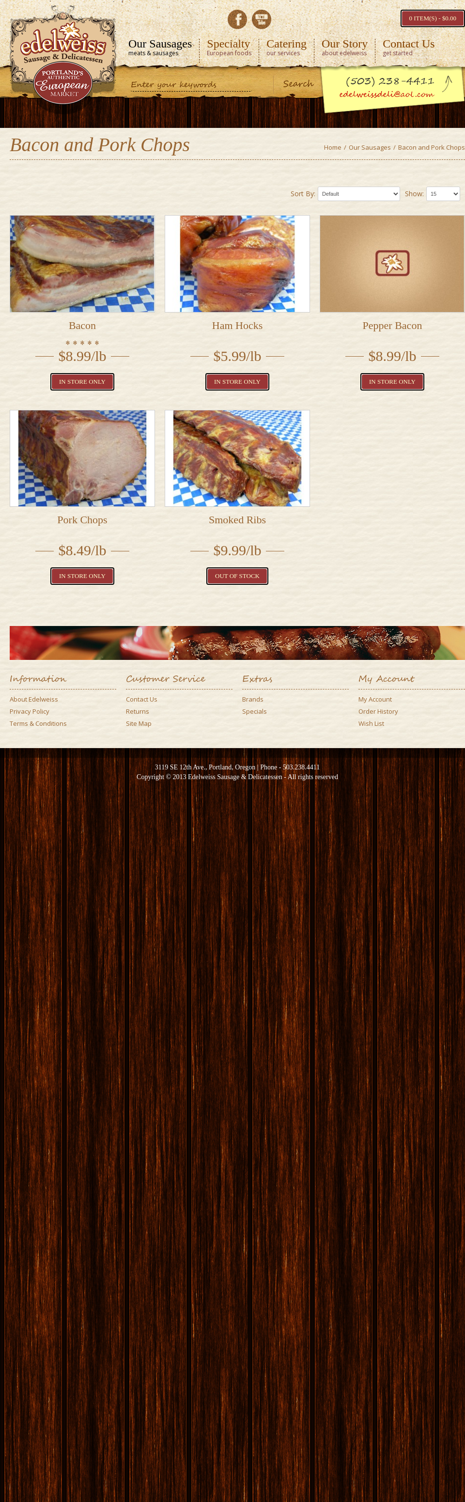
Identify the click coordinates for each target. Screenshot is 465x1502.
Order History (378, 711)
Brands (253, 699)
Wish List (371, 723)
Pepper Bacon (392, 325)
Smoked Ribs (237, 520)
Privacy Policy (29, 711)
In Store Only (82, 381)
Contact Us (141, 699)
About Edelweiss (34, 699)
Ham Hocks (237, 325)
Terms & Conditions (38, 723)
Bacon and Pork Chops (431, 147)
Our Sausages (370, 147)
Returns (137, 711)
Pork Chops (82, 520)
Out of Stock (237, 575)
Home (332, 147)
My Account (375, 699)
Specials (254, 711)
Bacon (82, 325)
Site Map (139, 723)
